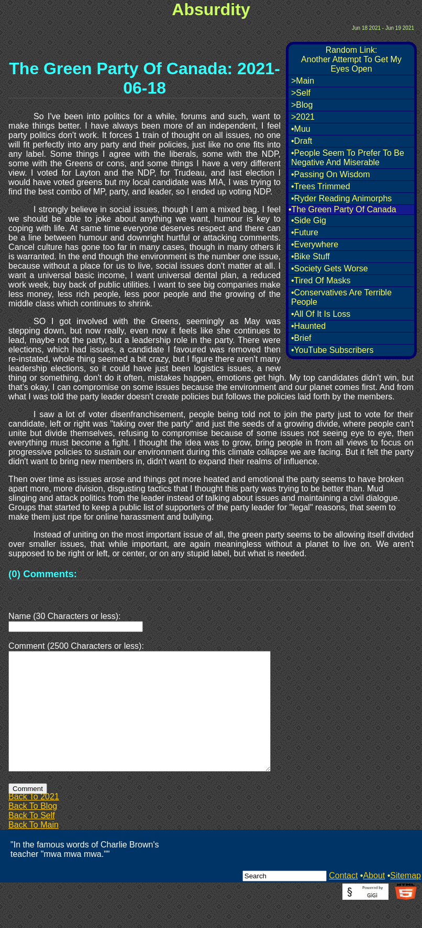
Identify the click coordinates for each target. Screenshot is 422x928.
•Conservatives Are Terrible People (341, 297)
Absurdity (211, 9)
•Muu (300, 128)
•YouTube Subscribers (332, 350)
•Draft (301, 140)
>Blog (302, 104)
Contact (343, 900)
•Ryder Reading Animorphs (341, 198)
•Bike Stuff (310, 256)
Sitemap (405, 900)
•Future (304, 232)
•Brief (301, 338)
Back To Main (33, 849)
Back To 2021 (33, 821)
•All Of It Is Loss (320, 314)
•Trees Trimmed (320, 186)
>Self (300, 92)
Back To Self (31, 840)
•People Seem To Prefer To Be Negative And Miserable (347, 157)
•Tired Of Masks (320, 280)
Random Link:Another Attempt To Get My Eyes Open (351, 59)
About (374, 900)
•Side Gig (308, 220)
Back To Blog (32, 831)
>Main (302, 80)
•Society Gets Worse (329, 268)
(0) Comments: (42, 573)
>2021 (303, 116)
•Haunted (308, 326)
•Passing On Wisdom (330, 174)
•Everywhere (314, 244)
